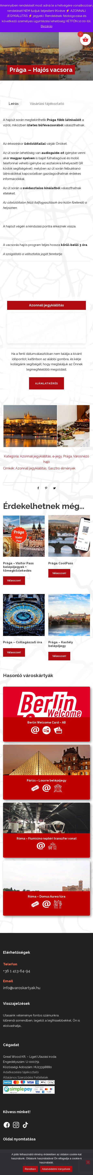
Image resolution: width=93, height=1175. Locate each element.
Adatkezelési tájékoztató (21, 1072)
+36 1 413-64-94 (16, 971)
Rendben (30, 1169)
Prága (67, 456)
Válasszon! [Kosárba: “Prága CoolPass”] (59, 573)
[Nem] (88, 1162)
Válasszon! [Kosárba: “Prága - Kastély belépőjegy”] (59, 656)
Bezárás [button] (46, 26)
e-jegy (57, 456)
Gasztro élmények (61, 468)
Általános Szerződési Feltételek (25, 1077)
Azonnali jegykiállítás (35, 456)
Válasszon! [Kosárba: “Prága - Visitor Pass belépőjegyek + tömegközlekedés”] (14, 580)
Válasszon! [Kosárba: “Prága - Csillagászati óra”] (14, 652)
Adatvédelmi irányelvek (56, 1169)
